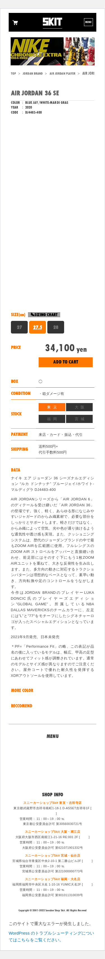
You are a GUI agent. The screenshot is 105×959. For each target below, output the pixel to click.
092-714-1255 (75, 889)
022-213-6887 (75, 866)
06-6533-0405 (75, 842)
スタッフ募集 (52, 773)
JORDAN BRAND (33, 73)
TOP (13, 73)
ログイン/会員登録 (52, 780)
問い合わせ (52, 752)
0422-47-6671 (75, 818)
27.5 (37, 327)
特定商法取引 (52, 766)
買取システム (52, 759)
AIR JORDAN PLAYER (63, 73)
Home (52, 746)
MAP (51, 813)
